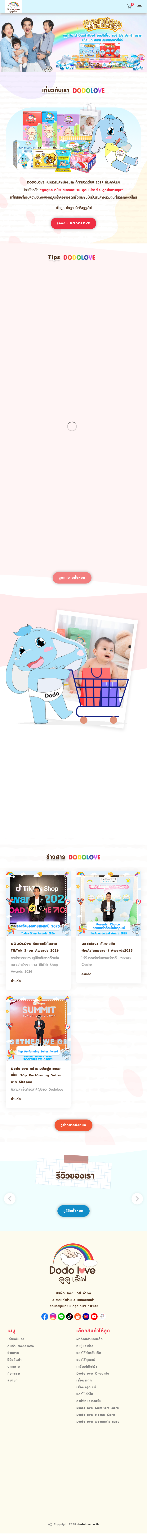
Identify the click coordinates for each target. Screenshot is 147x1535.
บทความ (13, 1368)
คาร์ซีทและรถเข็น (89, 1402)
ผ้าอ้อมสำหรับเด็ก (89, 1340)
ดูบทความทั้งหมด (72, 578)
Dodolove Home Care (95, 1416)
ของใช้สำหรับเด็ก (88, 1354)
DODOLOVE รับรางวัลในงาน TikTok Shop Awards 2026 (35, 948)
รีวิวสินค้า (14, 1361)
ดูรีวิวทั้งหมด (73, 1212)
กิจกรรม (13, 1375)
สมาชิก (12, 1382)
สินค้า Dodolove (20, 1347)
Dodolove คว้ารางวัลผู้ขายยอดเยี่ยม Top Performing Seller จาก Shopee (36, 1076)
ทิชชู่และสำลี (85, 1347)
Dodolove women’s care (98, 1423)
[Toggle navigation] (139, 6)
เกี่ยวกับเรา (15, 1340)
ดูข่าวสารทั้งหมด (73, 1126)
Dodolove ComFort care (97, 1409)
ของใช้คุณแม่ (86, 1361)
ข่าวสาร (13, 1354)
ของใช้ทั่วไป (84, 1395)
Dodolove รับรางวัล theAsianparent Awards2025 (107, 948)
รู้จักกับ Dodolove (73, 223)
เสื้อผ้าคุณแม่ (86, 1389)
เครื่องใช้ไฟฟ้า (86, 1368)
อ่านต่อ (16, 982)
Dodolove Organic (92, 1375)
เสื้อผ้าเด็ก (84, 1382)
